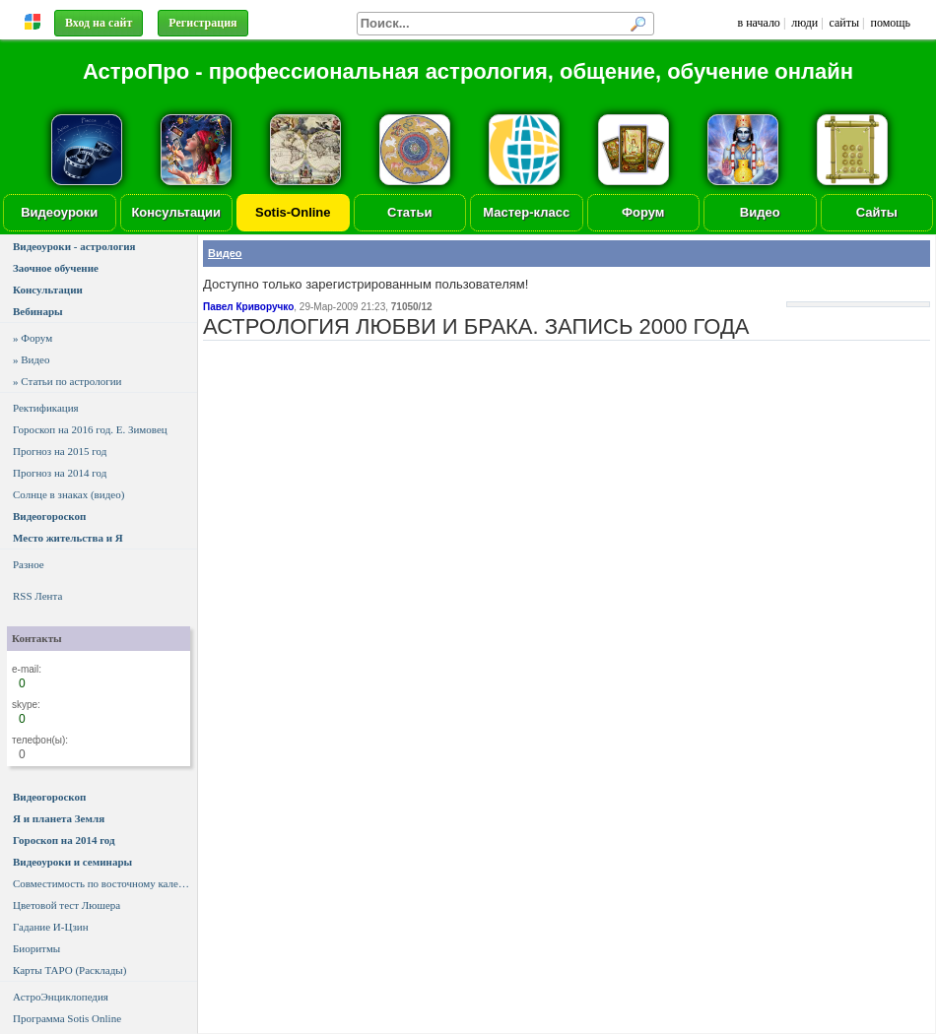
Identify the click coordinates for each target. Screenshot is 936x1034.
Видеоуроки (59, 212)
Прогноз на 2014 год (59, 473)
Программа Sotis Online (67, 1018)
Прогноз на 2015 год (59, 451)
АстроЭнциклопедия (60, 996)
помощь (891, 23)
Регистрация (202, 23)
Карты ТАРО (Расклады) (69, 970)
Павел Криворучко (248, 306)
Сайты (877, 212)
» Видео (31, 359)
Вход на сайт (98, 23)
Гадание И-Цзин (51, 927)
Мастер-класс (526, 212)
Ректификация (46, 408)
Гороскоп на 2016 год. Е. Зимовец (90, 429)
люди (804, 23)
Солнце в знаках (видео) (68, 494)
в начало (758, 23)
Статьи (409, 212)
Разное (28, 564)
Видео (760, 212)
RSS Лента (37, 596)
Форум (643, 212)
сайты (845, 23)
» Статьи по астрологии (67, 381)
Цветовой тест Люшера (66, 905)
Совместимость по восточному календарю (105, 883)
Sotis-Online (293, 212)
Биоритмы (36, 948)
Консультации (176, 212)
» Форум (32, 338)
